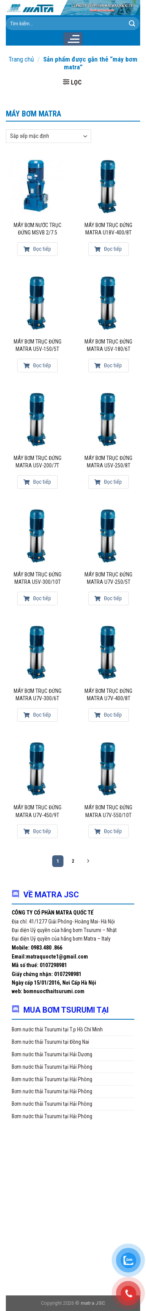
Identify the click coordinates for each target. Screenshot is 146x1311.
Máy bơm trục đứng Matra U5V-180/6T (108, 345)
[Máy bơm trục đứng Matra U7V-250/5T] (108, 535)
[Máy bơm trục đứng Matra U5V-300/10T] (37, 535)
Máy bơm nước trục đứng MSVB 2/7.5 (38, 229)
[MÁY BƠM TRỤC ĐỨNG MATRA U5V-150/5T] (37, 302)
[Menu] (73, 39)
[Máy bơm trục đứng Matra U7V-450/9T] (37, 768)
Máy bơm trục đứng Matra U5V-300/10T (38, 578)
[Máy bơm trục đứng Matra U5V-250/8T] (108, 419)
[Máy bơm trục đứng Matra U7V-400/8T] (108, 652)
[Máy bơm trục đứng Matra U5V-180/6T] (108, 302)
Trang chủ (21, 59)
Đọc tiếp (37, 249)
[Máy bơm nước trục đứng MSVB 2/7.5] (37, 186)
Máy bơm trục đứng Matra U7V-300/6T (38, 695)
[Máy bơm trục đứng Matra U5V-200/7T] (37, 419)
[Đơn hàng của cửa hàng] (48, 136)
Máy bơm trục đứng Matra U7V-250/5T (108, 578)
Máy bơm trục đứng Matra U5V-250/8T (108, 462)
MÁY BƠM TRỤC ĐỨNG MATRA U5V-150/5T (38, 345)
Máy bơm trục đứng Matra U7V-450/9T (38, 811)
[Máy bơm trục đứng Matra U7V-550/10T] (108, 768)
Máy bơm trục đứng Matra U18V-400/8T (108, 229)
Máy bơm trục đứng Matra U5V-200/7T (38, 462)
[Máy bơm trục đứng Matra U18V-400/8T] (108, 186)
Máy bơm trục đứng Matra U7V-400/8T (108, 695)
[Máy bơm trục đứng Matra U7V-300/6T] (37, 652)
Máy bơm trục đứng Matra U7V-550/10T (108, 811)
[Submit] (132, 23)
